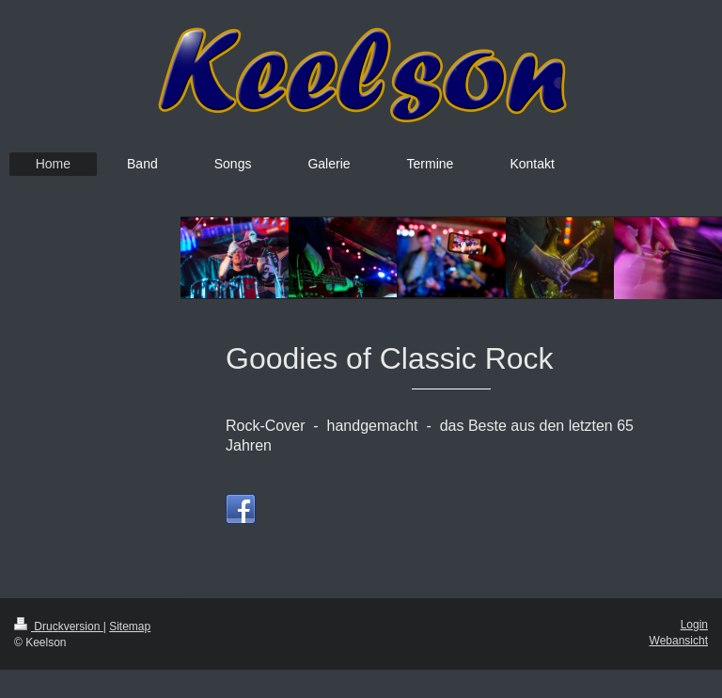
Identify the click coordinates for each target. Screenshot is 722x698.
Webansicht (679, 640)
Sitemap (129, 626)
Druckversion (58, 626)
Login (694, 624)
